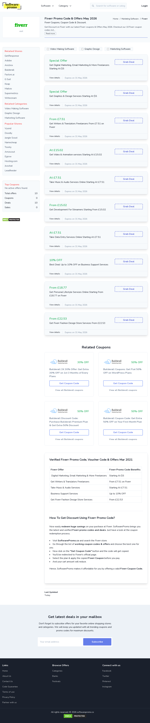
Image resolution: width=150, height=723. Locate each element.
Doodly (8, 133)
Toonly (8, 147)
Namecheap (11, 142)
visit (21, 31)
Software (47, 5)
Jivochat (9, 165)
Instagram (107, 686)
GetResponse (12, 55)
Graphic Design (12, 113)
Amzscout (10, 151)
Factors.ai (9, 74)
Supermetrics (11, 93)
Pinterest (106, 681)
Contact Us (7, 681)
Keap (7, 84)
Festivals (56, 681)
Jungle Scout (11, 137)
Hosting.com (11, 161)
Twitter (105, 676)
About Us (6, 676)
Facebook (106, 670)
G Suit (8, 79)
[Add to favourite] (37, 19)
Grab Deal (128, 62)
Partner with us (9, 702)
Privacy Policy (8, 697)
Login (145, 5)
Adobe (8, 60)
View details (55, 77)
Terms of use (8, 692)
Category (65, 5)
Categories (57, 670)
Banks (55, 676)
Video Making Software (17, 108)
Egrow (8, 156)
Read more (50, 33)
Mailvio (8, 88)
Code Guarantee (10, 686)
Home (114, 18)
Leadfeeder (11, 170)
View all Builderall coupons (69, 390)
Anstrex (9, 65)
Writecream (11, 98)
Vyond (8, 128)
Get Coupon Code (69, 383)
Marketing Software (129, 18)
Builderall (9, 70)
